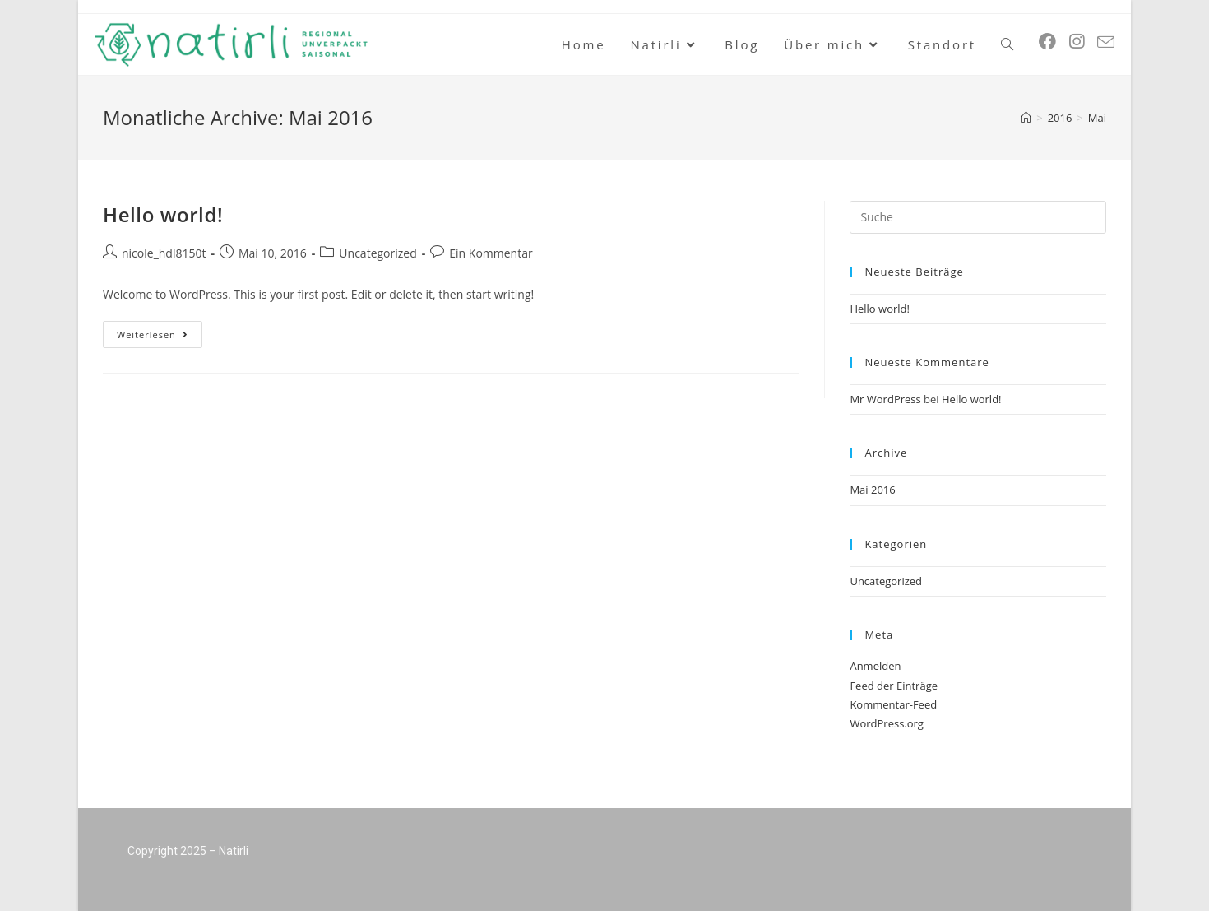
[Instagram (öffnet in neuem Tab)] (1077, 41)
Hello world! (163, 214)
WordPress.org (887, 723)
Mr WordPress (885, 399)
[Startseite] (1026, 117)
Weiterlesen (159, 331)
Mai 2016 (872, 489)
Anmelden (875, 665)
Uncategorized (377, 253)
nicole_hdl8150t (164, 253)
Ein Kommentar (490, 253)
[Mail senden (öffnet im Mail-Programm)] (1106, 42)
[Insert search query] (978, 217)
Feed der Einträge (894, 685)
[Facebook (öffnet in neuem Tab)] (1047, 41)
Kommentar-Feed (893, 704)
